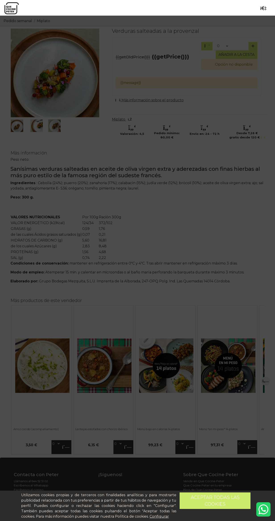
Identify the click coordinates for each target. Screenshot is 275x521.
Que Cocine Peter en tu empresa (207, 485)
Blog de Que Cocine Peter (202, 490)
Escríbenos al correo (28, 490)
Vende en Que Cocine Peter (203, 481)
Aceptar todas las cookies (215, 501)
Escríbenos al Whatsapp (31, 485)
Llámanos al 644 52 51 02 (31, 481)
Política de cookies (131, 516)
